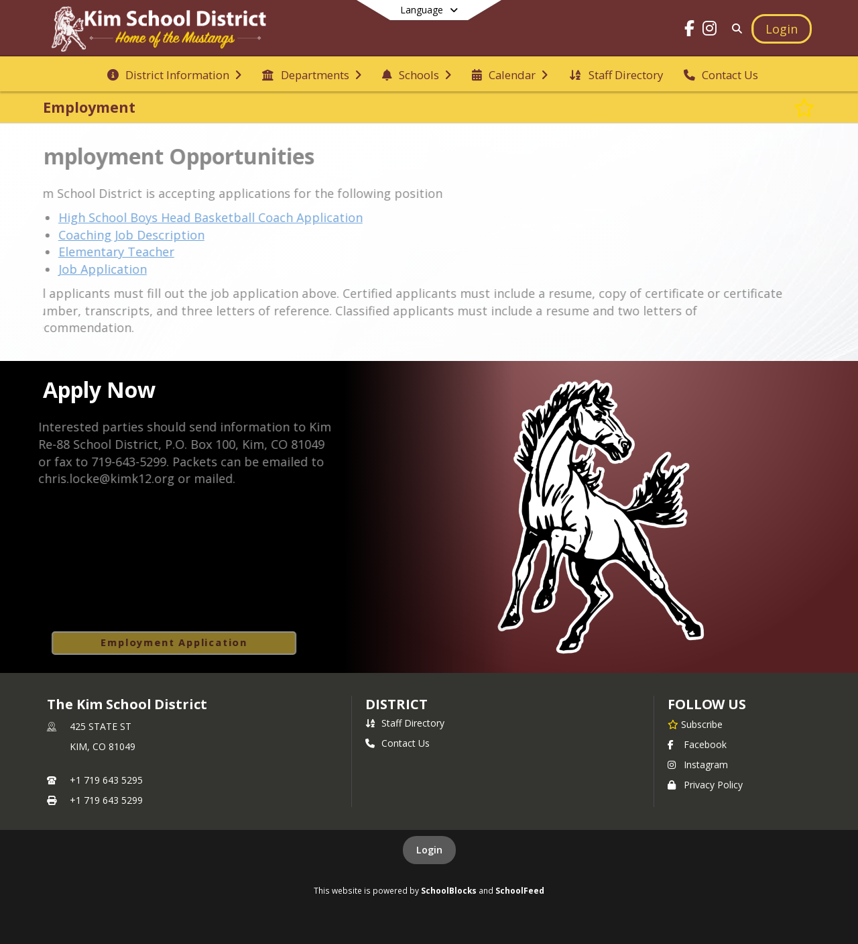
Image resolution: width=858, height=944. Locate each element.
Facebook (697, 744)
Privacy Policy (705, 784)
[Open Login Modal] (781, 29)
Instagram (698, 764)
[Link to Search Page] (734, 28)
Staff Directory (404, 723)
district (396, 704)
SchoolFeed (519, 890)
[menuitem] (174, 73)
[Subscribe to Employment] (804, 107)
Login (429, 849)
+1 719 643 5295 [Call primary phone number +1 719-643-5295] (106, 780)
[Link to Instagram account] (710, 30)
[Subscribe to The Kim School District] (695, 724)
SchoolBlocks (449, 890)
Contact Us (397, 743)
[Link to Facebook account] (690, 30)
